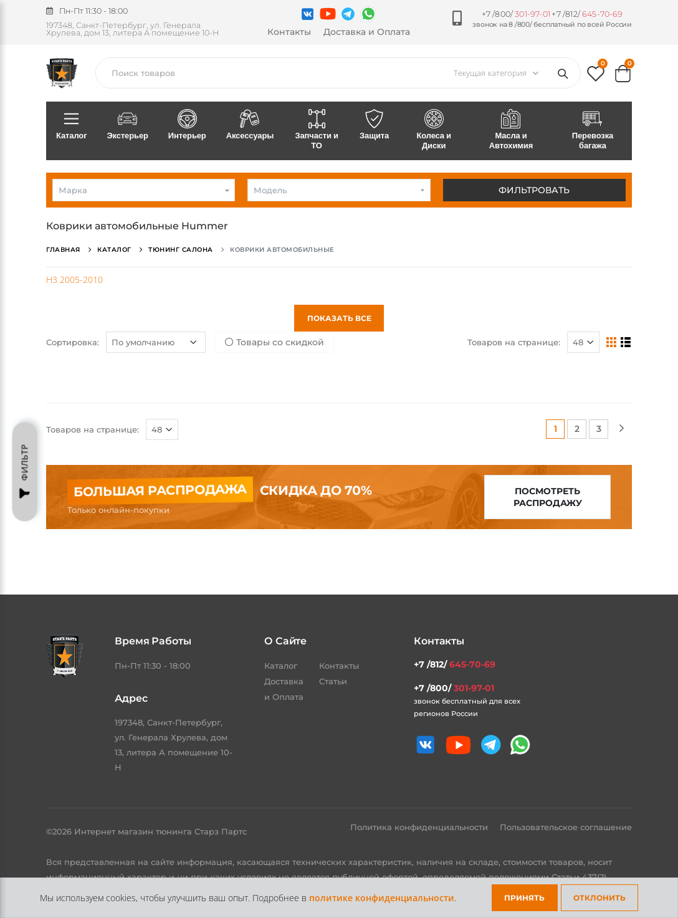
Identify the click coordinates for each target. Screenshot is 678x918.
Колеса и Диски (434, 130)
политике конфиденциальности (381, 898)
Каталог (71, 125)
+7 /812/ (587, 14)
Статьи (333, 681)
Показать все (339, 318)
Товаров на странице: (513, 342)
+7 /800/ (516, 14)
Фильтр (25, 471)
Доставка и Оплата (366, 31)
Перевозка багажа (592, 130)
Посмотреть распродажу (547, 497)
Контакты (289, 31)
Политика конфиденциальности (420, 827)
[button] (595, 76)
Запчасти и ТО (317, 130)
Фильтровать (534, 190)
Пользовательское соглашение (566, 827)
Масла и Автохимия (511, 130)
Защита (374, 125)
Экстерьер (127, 125)
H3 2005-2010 (74, 279)
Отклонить (599, 897)
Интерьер (187, 125)
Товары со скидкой (274, 342)
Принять (524, 897)
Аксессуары (250, 125)
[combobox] (143, 190)
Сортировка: (72, 342)
